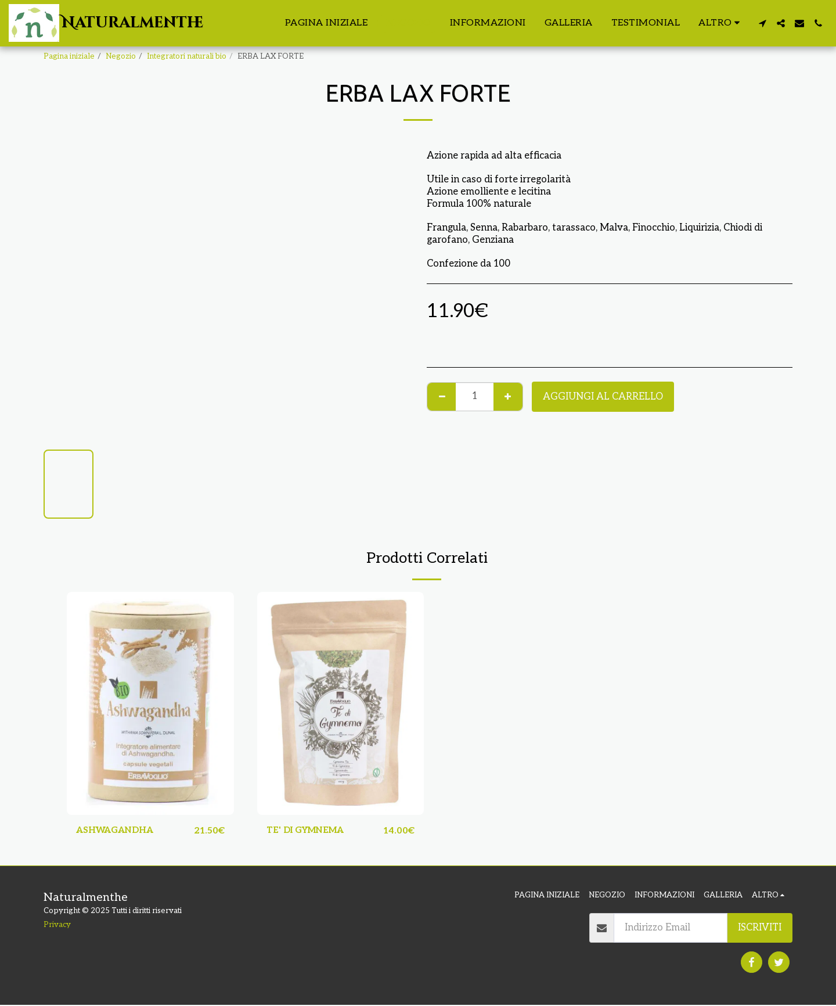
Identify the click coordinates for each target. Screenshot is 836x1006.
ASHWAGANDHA (118, 831)
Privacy (57, 925)
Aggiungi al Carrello (603, 397)
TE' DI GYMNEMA (309, 831)
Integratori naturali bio (186, 56)
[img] (150, 703)
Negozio (121, 56)
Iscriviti (759, 929)
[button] (762, 23)
